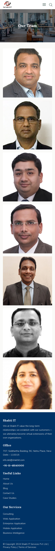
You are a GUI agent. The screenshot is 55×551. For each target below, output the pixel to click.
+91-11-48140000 (13, 465)
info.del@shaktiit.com (13, 460)
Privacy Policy (10, 547)
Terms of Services (27, 547)
